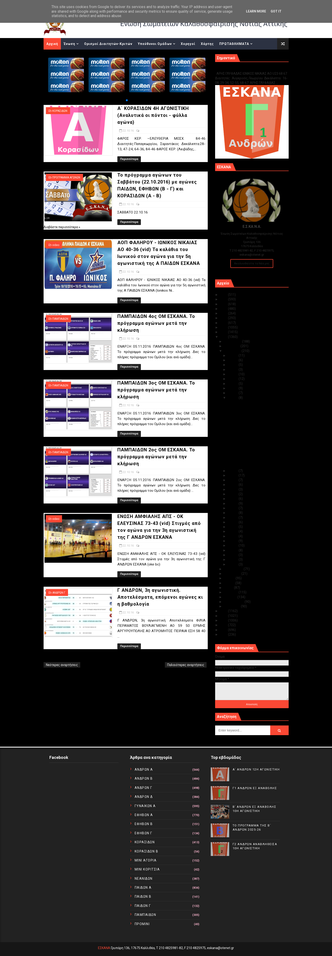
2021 (224, 313)
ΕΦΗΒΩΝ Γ (143, 833)
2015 (224, 611)
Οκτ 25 (233, 383)
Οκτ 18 (233, 484)
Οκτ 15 (233, 498)
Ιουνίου (229, 583)
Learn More (256, 11)
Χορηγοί (188, 44)
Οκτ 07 (233, 536)
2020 (224, 318)
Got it (276, 11)
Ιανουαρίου (232, 606)
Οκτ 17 (233, 489)
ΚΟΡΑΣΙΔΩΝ (59, 110)
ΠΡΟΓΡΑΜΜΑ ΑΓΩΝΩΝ (66, 177)
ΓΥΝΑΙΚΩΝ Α (145, 806)
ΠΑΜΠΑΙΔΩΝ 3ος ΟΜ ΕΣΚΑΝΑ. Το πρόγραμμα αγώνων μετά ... (251, 438)
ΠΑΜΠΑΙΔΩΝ (60, 318)
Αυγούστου (232, 573)
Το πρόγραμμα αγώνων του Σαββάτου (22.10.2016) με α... (254, 413)
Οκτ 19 (233, 480)
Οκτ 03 (233, 555)
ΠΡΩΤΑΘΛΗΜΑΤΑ (234, 44)
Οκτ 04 (233, 550)
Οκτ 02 (233, 559)
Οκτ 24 (233, 388)
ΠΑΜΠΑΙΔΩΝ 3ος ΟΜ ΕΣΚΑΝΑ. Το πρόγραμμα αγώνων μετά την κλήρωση (156, 390)
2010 (224, 634)
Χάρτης (207, 44)
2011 (224, 630)
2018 (224, 327)
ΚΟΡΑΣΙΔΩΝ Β (146, 851)
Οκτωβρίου (233, 351)
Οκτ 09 (233, 527)
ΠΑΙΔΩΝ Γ (143, 906)
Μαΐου (229, 587)
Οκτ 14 (233, 503)
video (55, 245)
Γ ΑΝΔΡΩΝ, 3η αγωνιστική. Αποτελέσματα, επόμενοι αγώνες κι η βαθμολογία (160, 597)
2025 (224, 294)
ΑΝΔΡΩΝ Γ (58, 592)
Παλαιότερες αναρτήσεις (185, 665)
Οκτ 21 (233, 471)
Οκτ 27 (233, 374)
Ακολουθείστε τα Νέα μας (252, 263)
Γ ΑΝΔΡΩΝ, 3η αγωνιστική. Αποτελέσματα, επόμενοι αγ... (250, 464)
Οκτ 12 (233, 513)
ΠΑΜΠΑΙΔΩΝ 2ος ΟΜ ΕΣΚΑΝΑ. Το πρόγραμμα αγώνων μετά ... (251, 447)
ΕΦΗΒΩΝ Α (144, 815)
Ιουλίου (230, 578)
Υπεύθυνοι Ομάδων (155, 44)
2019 (224, 323)
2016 (224, 337)
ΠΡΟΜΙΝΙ (142, 924)
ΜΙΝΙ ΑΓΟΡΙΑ (146, 860)
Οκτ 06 (233, 541)
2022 (224, 309)
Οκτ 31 (233, 355)
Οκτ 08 (233, 531)
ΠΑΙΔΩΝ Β (143, 896)
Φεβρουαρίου (234, 602)
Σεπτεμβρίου (234, 569)
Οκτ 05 (233, 545)
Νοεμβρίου (232, 346)
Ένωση (69, 44)
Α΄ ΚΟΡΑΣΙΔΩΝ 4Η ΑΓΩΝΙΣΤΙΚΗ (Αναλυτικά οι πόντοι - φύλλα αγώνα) (153, 115)
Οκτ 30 (233, 360)
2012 (224, 625)
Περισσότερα (129, 159)
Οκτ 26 (233, 379)
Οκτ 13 (233, 508)
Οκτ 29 (233, 365)
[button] (127, 100)
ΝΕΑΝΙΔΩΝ (144, 878)
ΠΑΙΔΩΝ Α (143, 887)
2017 (224, 332)
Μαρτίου (230, 597)
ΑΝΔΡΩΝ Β (144, 778)
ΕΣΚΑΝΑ (104, 948)
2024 (224, 299)
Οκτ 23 (233, 393)
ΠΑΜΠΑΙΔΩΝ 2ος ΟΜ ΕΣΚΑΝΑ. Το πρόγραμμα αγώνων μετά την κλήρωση (156, 456)
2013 (224, 620)
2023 (224, 304)
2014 (224, 616)
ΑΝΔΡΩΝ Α (144, 769)
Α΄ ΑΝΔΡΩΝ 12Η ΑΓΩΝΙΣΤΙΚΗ (256, 769)
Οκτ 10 (233, 522)
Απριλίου (231, 592)
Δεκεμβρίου (233, 341)
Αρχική (52, 44)
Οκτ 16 (233, 494)
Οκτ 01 (233, 564)
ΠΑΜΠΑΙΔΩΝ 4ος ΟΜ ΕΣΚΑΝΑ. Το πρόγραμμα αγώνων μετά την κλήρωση (156, 323)
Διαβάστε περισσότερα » (62, 227)
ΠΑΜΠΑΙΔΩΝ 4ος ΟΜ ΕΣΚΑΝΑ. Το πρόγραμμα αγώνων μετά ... (251, 430)
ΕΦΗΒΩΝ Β (144, 824)
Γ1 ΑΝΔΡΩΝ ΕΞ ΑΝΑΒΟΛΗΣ (238, 68)
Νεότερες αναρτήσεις (62, 665)
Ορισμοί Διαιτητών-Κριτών (108, 44)
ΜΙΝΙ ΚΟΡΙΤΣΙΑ (147, 869)
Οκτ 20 (233, 475)
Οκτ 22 (233, 398)
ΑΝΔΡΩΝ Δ (144, 797)
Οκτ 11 (233, 517)
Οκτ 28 (233, 369)
